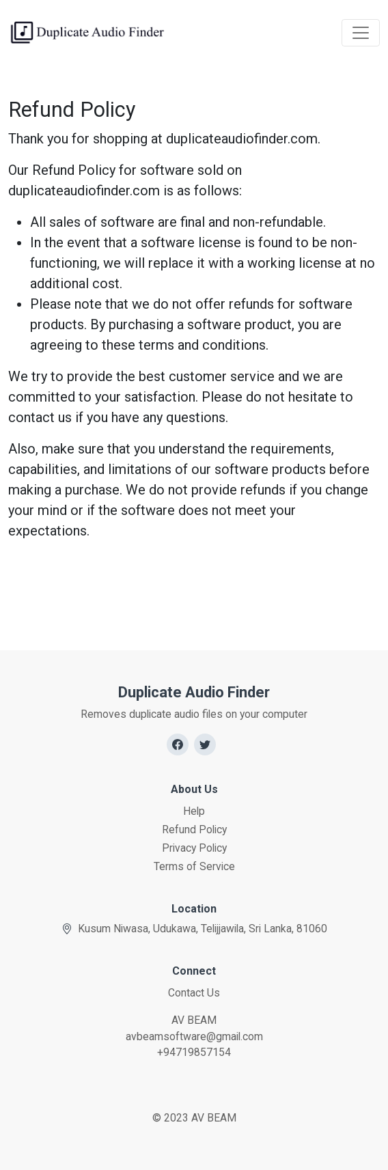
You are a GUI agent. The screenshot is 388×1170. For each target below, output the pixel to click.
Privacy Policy (194, 847)
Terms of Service (194, 866)
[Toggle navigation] (361, 32)
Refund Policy (194, 829)
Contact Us (194, 992)
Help (194, 811)
